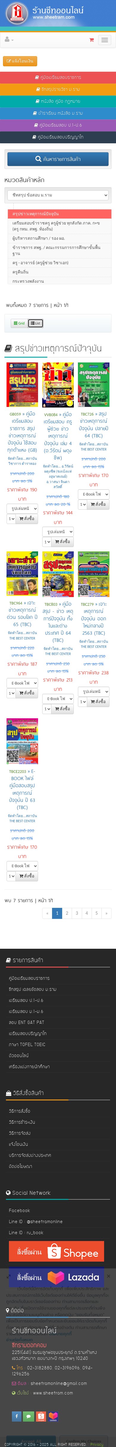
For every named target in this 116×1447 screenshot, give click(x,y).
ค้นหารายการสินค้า (58, 159)
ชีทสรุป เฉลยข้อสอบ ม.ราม (33, 989)
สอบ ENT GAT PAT (26, 1022)
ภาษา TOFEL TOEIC (27, 1045)
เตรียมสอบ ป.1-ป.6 (26, 1000)
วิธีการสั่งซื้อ (19, 1111)
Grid (19, 323)
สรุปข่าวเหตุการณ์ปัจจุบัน (35, 223)
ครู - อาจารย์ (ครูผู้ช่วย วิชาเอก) (40, 272)
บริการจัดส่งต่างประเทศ (30, 1155)
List (35, 323)
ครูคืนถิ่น (20, 281)
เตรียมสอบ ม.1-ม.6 (26, 1011)
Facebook (19, 1211)
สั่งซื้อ (26, 518)
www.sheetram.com (53, 1393)
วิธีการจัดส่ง (20, 1133)
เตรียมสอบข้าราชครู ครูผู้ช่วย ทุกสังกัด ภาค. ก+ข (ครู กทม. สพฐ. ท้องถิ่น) (56, 235)
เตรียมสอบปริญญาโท (28, 1034)
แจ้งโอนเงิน (18, 1144)
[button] (60, 39)
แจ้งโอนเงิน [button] (20, 61)
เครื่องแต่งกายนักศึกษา (29, 1067)
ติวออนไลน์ (19, 1056)
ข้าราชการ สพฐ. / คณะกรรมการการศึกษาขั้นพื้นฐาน (56, 260)
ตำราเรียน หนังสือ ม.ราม (58, 113)
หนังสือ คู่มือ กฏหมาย (58, 101)
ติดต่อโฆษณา (20, 1166)
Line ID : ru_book (26, 1233)
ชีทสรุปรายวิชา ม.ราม (58, 89)
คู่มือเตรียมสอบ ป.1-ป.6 (58, 125)
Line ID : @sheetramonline (36, 1222)
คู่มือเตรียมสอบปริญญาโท (58, 137)
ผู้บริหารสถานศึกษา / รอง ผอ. (38, 247)
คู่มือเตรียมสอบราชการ (58, 77)
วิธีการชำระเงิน (22, 1122)
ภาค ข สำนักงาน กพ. (31, 214)
